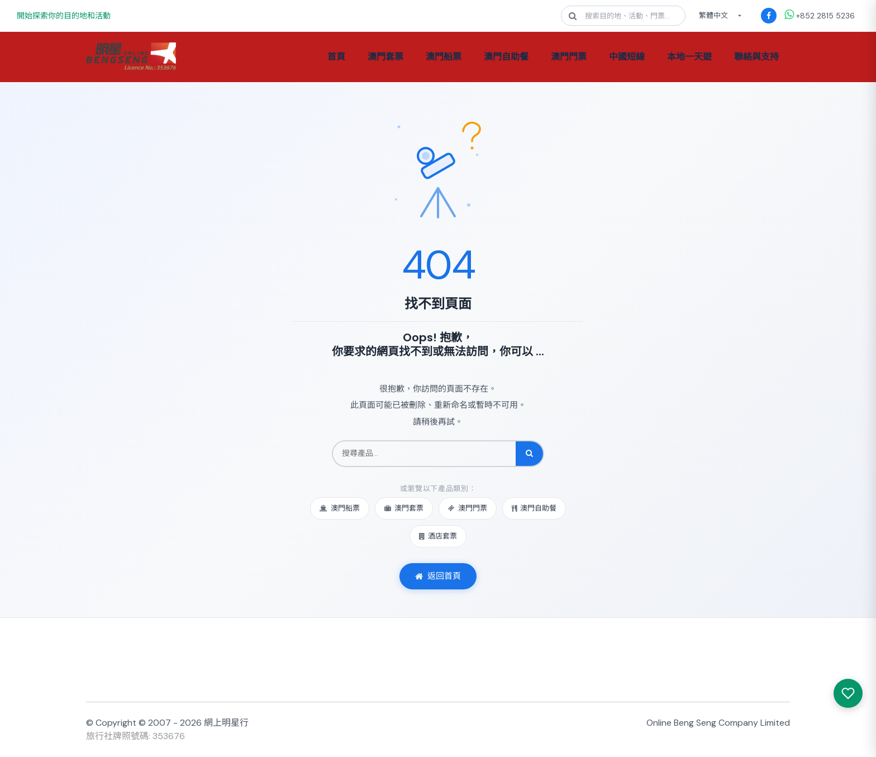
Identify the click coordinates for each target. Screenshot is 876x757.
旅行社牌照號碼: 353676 (135, 736)
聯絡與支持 (756, 57)
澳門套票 (385, 57)
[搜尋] (529, 453)
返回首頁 (438, 576)
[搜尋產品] (424, 453)
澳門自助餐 (506, 57)
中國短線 (627, 57)
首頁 (336, 57)
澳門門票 (569, 57)
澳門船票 (443, 57)
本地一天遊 (689, 57)
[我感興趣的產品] (848, 693)
